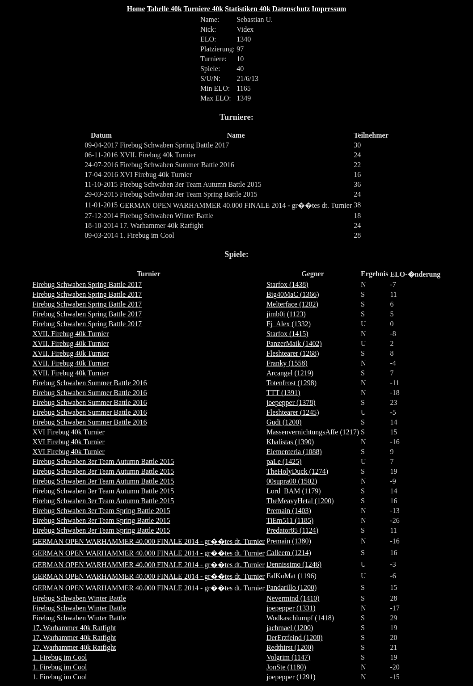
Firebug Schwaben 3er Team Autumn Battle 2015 (103, 461)
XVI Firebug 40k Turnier (69, 432)
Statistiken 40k (247, 9)
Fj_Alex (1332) (288, 324)
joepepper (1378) (291, 402)
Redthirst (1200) (289, 647)
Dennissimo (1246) (293, 564)
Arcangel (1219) (289, 373)
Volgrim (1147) (288, 657)
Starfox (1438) (287, 284)
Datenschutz (291, 9)
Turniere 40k (203, 9)
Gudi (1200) (284, 422)
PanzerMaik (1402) (294, 343)
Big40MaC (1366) (292, 294)
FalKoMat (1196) (291, 576)
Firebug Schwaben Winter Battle (79, 598)
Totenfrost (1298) (291, 383)
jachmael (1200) (289, 627)
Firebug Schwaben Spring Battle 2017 (87, 284)
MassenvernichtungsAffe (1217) (312, 432)
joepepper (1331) (291, 608)
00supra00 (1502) (291, 481)
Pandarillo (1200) (291, 587)
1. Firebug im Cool (60, 657)
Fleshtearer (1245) (292, 412)
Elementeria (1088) (294, 451)
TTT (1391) (283, 392)
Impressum (329, 9)
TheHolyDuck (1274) (297, 471)
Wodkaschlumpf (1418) (300, 618)
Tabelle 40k (164, 9)
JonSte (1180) (286, 667)
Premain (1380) (288, 541)
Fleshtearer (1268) (292, 353)
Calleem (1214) (288, 552)
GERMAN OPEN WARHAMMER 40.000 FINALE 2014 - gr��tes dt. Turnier (149, 541)
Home (136, 9)
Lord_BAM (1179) (293, 491)
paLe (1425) (284, 461)
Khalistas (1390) (290, 442)
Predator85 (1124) (292, 530)
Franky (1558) (287, 363)
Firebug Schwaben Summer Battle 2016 (90, 383)
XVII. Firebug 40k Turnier (71, 333)
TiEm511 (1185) (289, 520)
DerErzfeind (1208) (294, 637)
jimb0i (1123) (286, 314)
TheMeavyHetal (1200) (300, 501)
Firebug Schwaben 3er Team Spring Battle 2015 (101, 510)
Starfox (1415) (287, 333)
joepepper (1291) (291, 677)
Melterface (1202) (292, 304)
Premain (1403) (288, 510)
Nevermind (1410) (293, 598)
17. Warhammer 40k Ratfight (74, 627)
